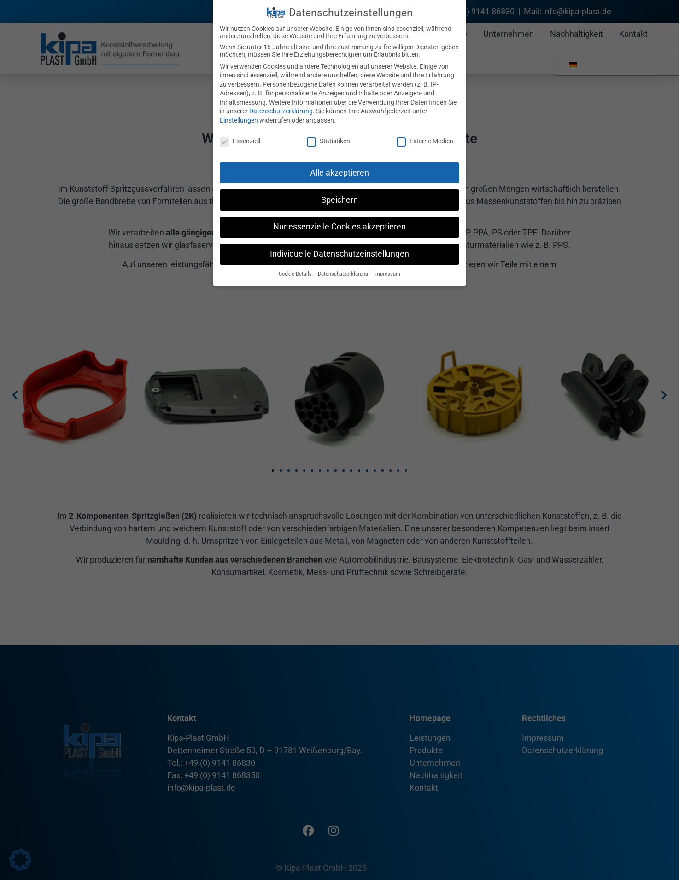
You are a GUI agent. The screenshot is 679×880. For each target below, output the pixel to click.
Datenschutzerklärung (281, 111)
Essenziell (240, 141)
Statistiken (328, 141)
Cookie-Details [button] (296, 274)
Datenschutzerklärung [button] (343, 274)
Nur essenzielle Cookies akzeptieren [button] (339, 226)
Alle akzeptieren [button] (339, 172)
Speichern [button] (339, 200)
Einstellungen (239, 120)
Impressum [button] (387, 274)
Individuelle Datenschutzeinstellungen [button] (339, 253)
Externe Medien (425, 141)
